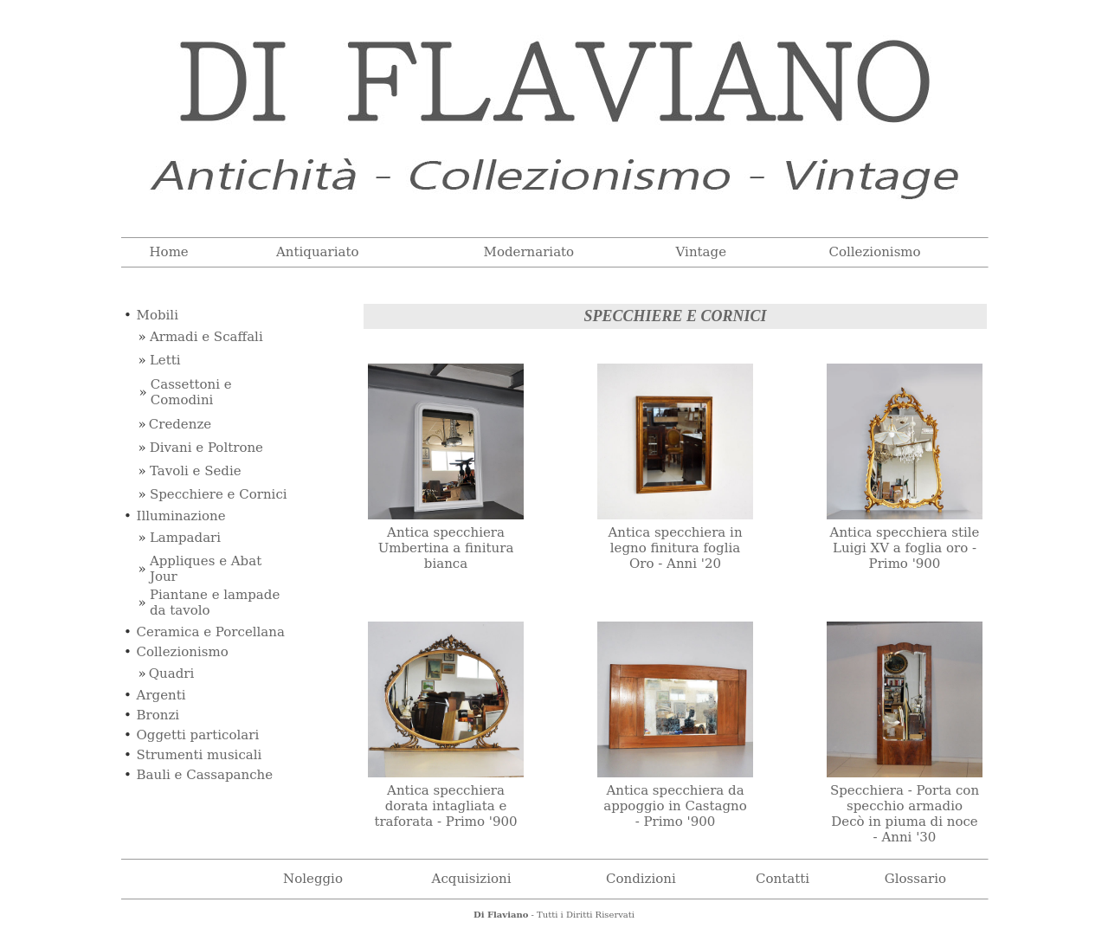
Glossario (915, 878)
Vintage (701, 252)
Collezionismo (874, 252)
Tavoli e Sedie (196, 471)
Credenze (180, 424)
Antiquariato (317, 252)
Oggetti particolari (198, 735)
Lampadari (185, 537)
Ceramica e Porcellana (211, 632)
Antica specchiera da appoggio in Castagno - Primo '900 (675, 806)
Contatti (782, 878)
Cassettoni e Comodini (191, 392)
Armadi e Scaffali (206, 337)
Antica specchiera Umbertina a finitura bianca (446, 548)
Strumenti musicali (199, 755)
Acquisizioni (472, 878)
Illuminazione (181, 516)
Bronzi (158, 715)
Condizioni (641, 878)
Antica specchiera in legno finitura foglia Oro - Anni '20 (675, 548)
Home (169, 252)
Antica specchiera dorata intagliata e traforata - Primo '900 (445, 806)
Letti (165, 360)
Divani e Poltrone (206, 447)
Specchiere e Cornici (218, 494)
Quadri (171, 673)
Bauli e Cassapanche (205, 775)
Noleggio (313, 878)
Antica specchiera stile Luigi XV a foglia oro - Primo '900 (905, 548)
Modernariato (529, 252)
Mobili (157, 315)
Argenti (161, 695)
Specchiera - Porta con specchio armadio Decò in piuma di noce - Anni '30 (904, 814)
